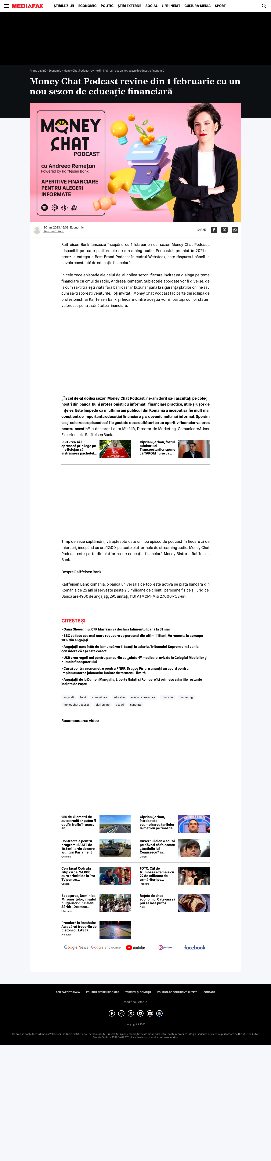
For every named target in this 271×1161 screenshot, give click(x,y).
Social (151, 6)
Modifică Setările (135, 1002)
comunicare (99, 697)
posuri (120, 704)
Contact (209, 992)
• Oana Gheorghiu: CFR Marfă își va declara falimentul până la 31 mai (115, 629)
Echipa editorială (68, 992)
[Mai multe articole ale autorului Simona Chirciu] (37, 230)
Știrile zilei (64, 6)
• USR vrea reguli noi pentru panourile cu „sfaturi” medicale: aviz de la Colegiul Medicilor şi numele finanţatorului (134, 660)
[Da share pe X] (224, 230)
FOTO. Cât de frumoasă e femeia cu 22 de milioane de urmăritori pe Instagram (157, 874)
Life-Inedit (171, 6)
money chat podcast (76, 704)
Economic (87, 6)
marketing (186, 697)
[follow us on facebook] (195, 947)
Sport (220, 6)
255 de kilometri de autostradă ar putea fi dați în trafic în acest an (78, 822)
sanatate (135, 704)
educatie (119, 697)
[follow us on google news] (76, 947)
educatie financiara (143, 697)
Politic (107, 6)
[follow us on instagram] (165, 947)
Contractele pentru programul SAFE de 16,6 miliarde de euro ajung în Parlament (78, 846)
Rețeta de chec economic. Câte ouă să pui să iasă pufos (157, 899)
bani (83, 697)
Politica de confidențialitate (177, 992)
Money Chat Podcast (190, 244)
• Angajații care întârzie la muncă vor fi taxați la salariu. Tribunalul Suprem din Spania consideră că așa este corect (130, 649)
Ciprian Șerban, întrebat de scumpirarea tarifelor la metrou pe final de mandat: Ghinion (157, 822)
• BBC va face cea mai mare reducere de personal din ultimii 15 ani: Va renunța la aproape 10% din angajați (132, 638)
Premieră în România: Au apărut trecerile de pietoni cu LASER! (79, 926)
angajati (69, 697)
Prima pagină (38, 70)
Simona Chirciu (53, 231)
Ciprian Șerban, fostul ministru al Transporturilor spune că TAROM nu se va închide (157, 447)
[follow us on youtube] (135, 947)
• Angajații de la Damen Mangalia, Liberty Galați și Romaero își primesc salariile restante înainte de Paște (131, 681)
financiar (167, 697)
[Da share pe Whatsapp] (235, 230)
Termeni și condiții (138, 992)
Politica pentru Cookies (102, 992)
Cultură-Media (197, 6)
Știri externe (129, 6)
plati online (102, 704)
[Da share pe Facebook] (214, 230)
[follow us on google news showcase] (106, 947)
